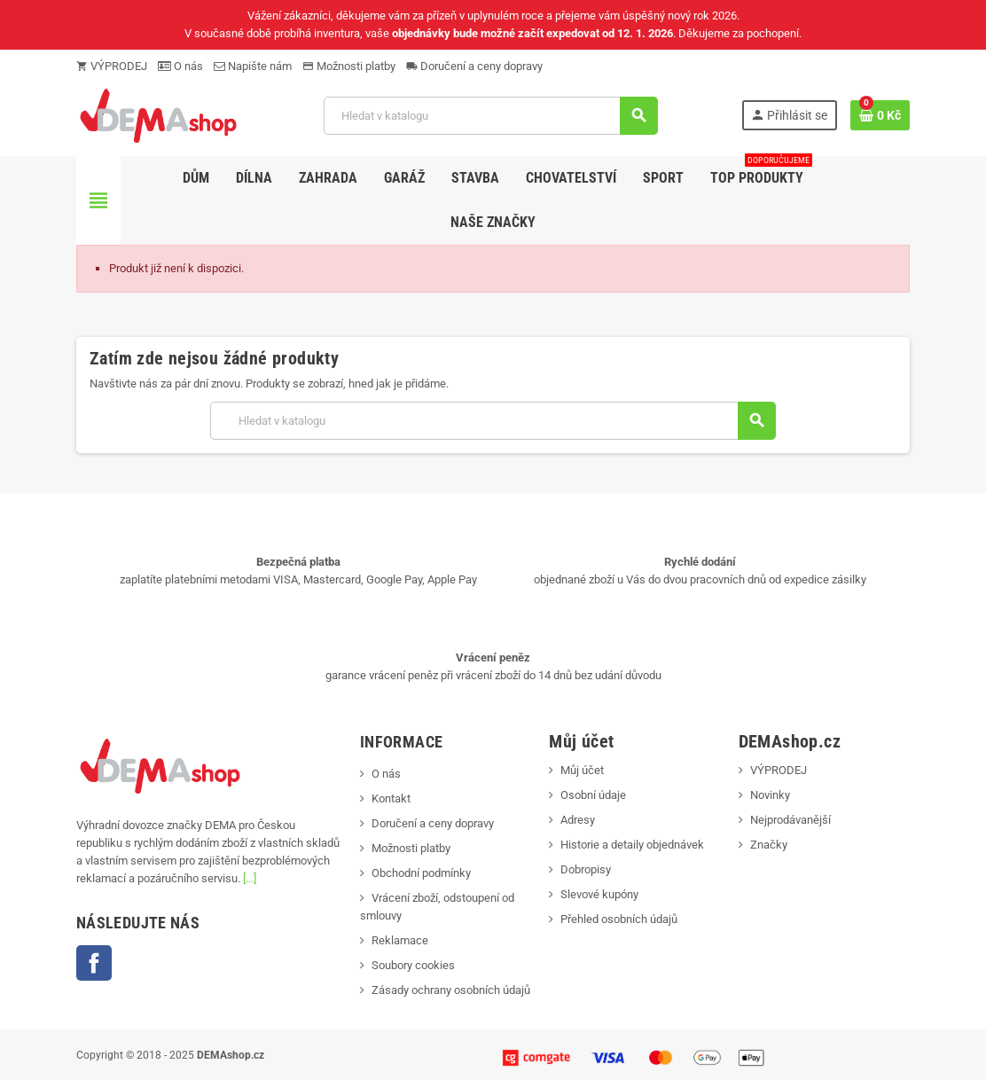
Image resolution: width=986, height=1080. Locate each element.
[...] (249, 878)
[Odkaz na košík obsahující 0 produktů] (880, 115)
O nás (180, 66)
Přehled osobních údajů (618, 919)
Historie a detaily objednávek (632, 844)
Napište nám (253, 66)
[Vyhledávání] (490, 116)
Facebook (94, 963)
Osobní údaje (593, 795)
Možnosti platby (348, 66)
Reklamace (400, 940)
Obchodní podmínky (421, 873)
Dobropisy (585, 869)
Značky (768, 844)
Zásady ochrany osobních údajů (451, 990)
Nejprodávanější (790, 819)
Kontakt (391, 798)
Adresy (577, 819)
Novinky (770, 795)
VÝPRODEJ (111, 66)
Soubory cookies (413, 965)
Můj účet (582, 770)
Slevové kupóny (599, 894)
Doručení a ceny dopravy (474, 66)
